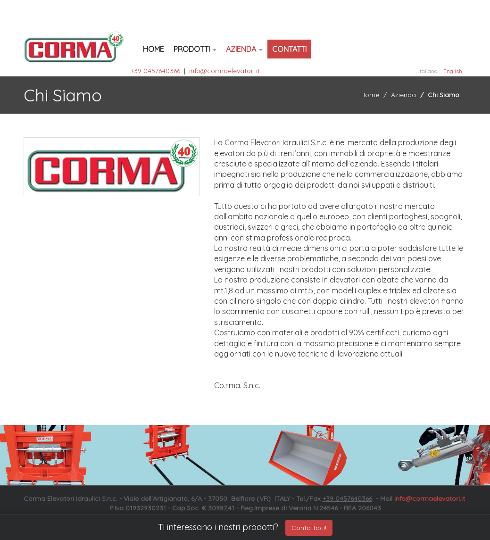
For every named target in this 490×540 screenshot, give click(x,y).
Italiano (427, 71)
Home (153, 49)
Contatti (289, 49)
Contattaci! (308, 527)
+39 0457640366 (155, 70)
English (452, 71)
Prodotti (195, 49)
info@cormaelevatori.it (224, 70)
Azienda (244, 49)
